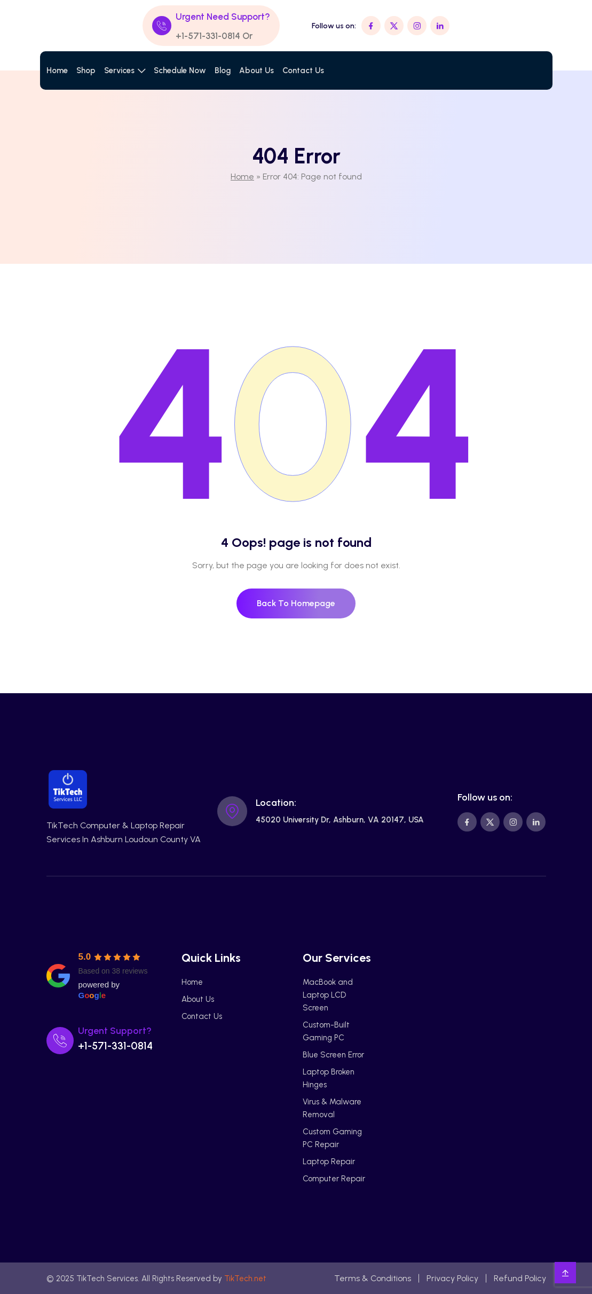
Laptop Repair (329, 1161)
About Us (256, 70)
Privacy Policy (452, 1278)
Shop (86, 70)
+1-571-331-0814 (208, 35)
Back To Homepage (296, 603)
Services (119, 70)
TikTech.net (245, 1278)
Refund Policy (520, 1278)
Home (57, 70)
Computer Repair (334, 1178)
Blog (223, 70)
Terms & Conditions (372, 1278)
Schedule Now (180, 70)
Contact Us (303, 70)
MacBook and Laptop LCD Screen (328, 995)
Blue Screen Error (333, 1055)
